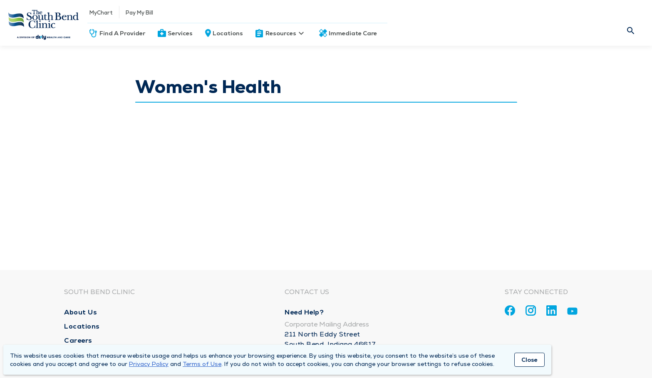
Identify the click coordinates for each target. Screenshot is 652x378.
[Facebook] (510, 310)
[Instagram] (531, 310)
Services (180, 33)
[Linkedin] (551, 310)
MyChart (101, 12)
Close (529, 359)
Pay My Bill (139, 12)
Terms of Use (202, 364)
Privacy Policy (149, 364)
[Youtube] (572, 312)
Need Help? (304, 312)
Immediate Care (353, 33)
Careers (78, 340)
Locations (228, 33)
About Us (80, 312)
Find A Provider (122, 33)
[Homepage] (43, 23)
